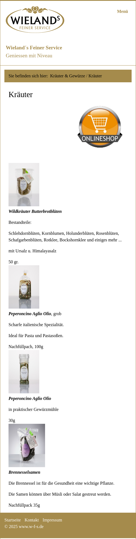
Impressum (52, 520)
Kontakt (32, 520)
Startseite (12, 520)
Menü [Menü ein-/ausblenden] (122, 11)
